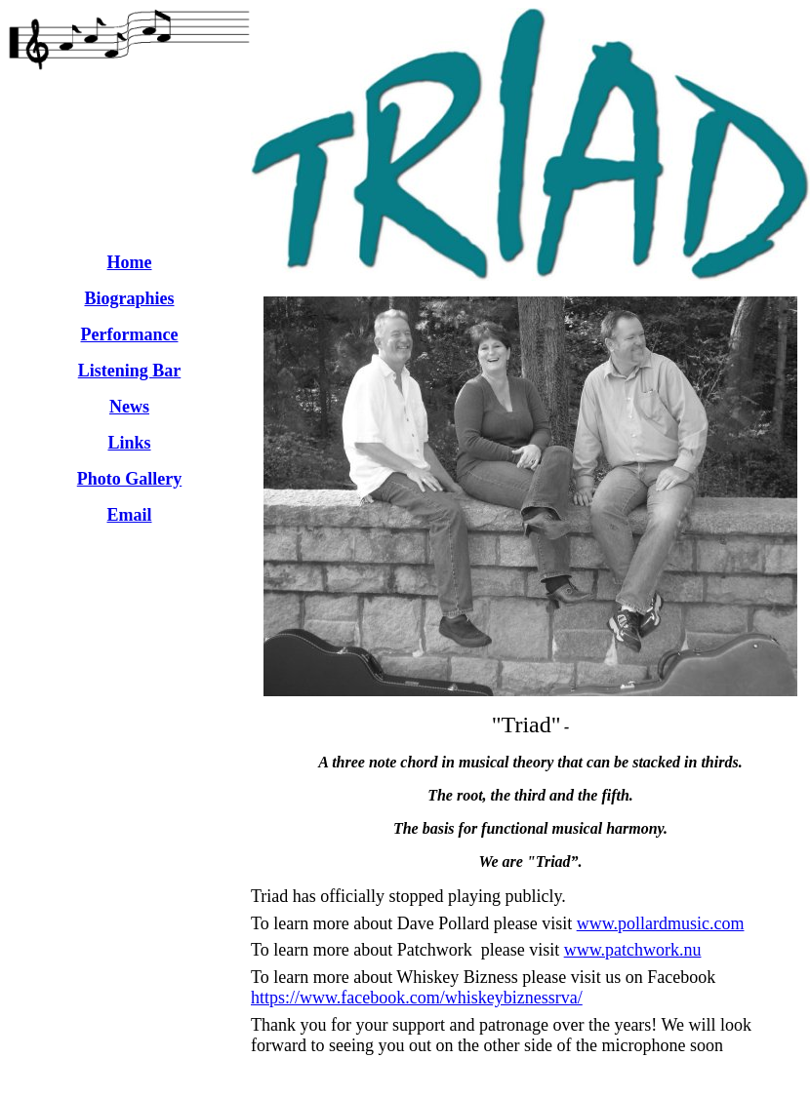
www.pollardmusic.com (661, 923)
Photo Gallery (129, 479)
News (129, 406)
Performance (130, 334)
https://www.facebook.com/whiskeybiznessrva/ (417, 997)
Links (128, 442)
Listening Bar (130, 370)
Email (128, 515)
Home (129, 262)
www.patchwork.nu (633, 950)
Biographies (129, 298)
